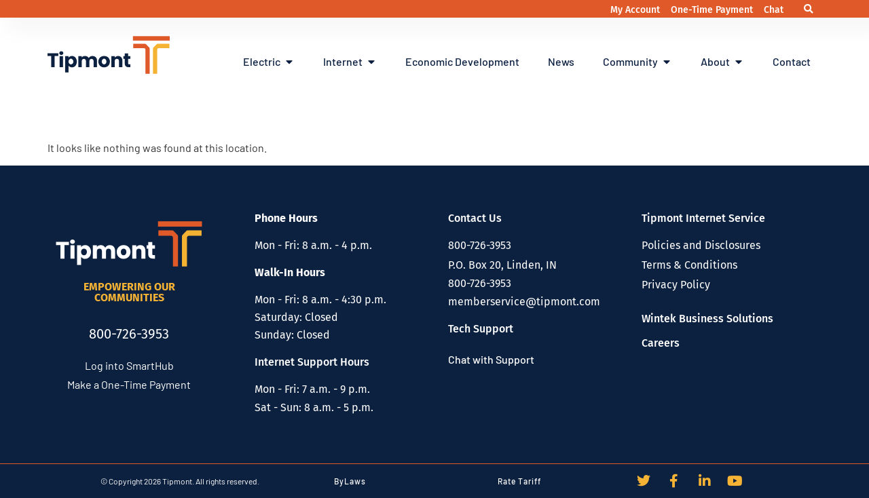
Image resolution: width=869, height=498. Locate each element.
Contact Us (475, 218)
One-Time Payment (713, 10)
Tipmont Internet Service (703, 218)
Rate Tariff (519, 481)
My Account (636, 10)
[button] (808, 9)
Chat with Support (491, 359)
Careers (661, 343)
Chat (773, 10)
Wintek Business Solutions (707, 318)
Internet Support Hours (312, 362)
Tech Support (480, 328)
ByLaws (350, 481)
